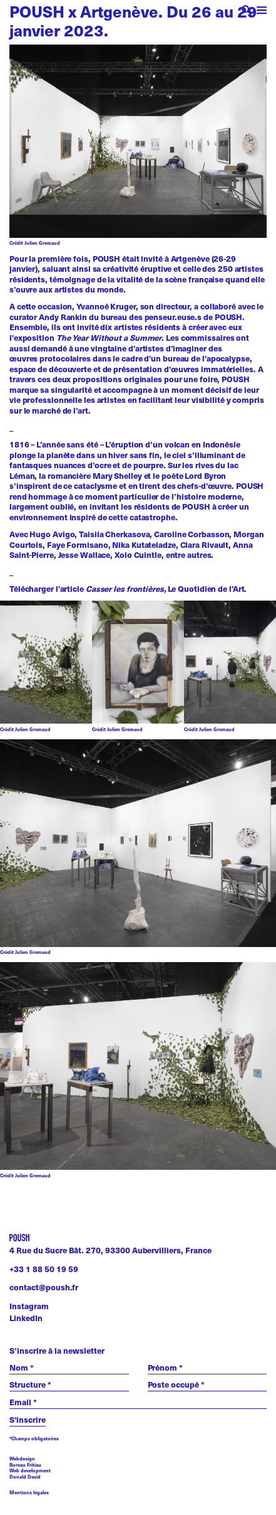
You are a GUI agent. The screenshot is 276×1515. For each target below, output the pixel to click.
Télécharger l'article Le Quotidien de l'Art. (128, 588)
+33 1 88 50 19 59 (43, 1269)
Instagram (29, 1306)
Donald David (25, 1477)
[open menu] (262, 11)
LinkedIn (26, 1318)
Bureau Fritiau (25, 1465)
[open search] (247, 11)
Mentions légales (29, 1493)
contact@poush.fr (43, 1287)
